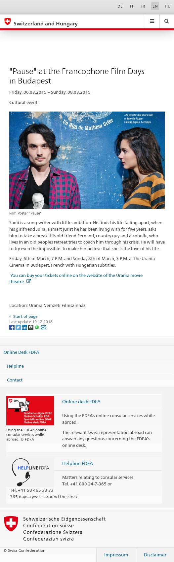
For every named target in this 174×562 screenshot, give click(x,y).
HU (168, 6)
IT (132, 6)
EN (155, 6)
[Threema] (31, 326)
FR (143, 6)
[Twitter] (19, 326)
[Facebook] (12, 326)
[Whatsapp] (37, 326)
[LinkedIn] (25, 326)
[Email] (43, 326)
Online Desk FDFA (21, 352)
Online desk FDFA (81, 401)
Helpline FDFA (77, 463)
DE (120, 6)
